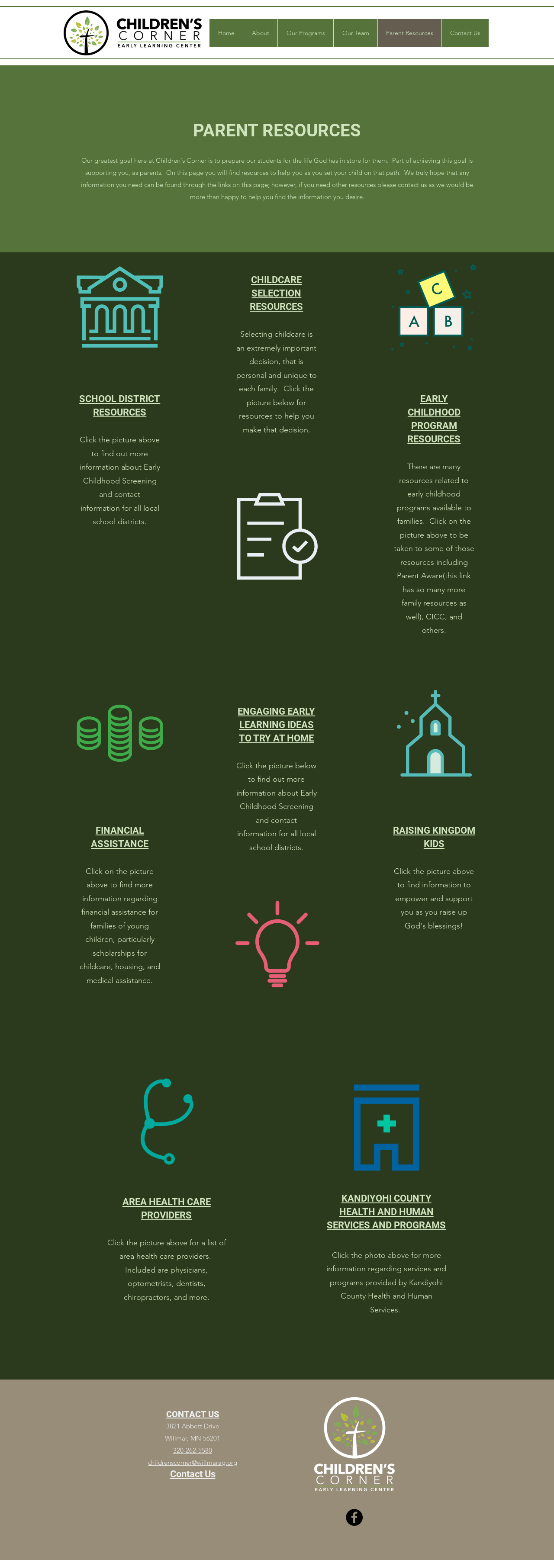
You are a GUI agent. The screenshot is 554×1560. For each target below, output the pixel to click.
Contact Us (193, 1474)
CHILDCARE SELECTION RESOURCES (276, 293)
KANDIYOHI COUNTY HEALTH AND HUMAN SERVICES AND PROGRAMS (386, 1212)
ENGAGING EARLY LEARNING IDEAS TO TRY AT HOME (276, 725)
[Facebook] (354, 1517)
